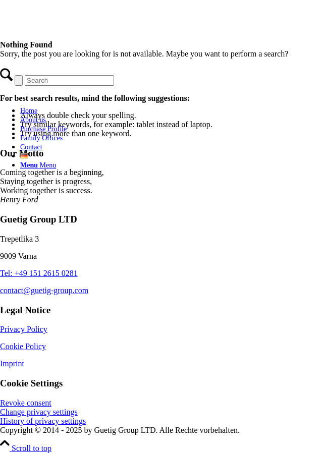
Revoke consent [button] (25, 403)
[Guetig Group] (78, 93)
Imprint (12, 363)
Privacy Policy (23, 329)
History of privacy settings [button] (43, 421)
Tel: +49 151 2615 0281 (39, 273)
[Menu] (38, 165)
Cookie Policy (23, 346)
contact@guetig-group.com (44, 290)
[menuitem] (88, 110)
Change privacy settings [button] (39, 412)
